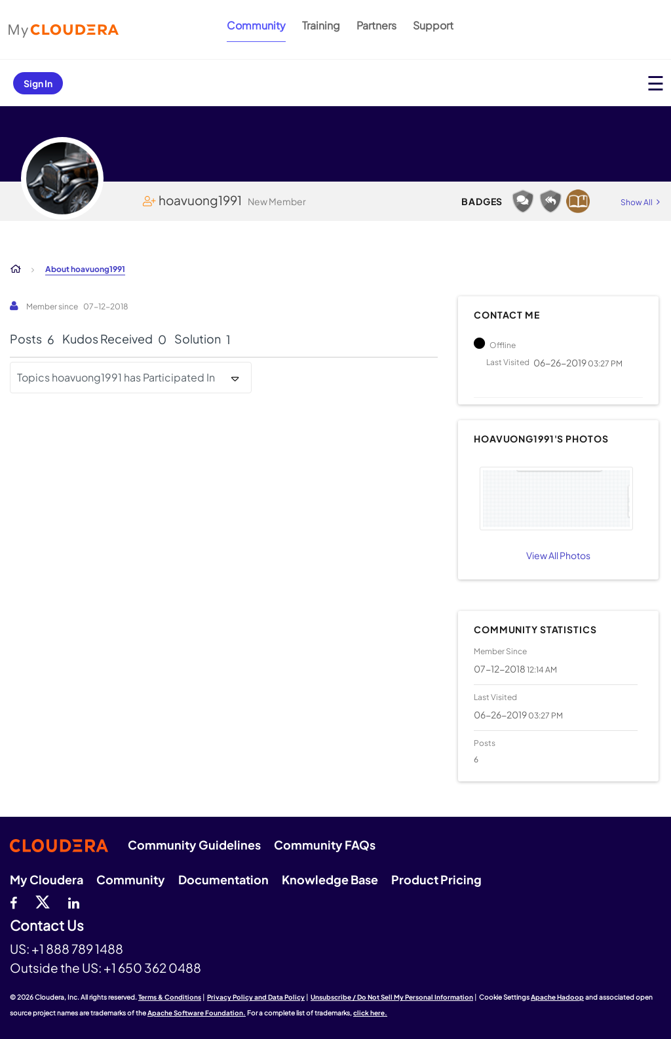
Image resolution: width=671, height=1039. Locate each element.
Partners (376, 25)
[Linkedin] (73, 901)
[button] (556, 498)
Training (321, 25)
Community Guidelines (194, 844)
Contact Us (47, 925)
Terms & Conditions (169, 997)
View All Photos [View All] (558, 555)
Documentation (223, 879)
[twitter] (42, 901)
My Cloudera (46, 879)
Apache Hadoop (557, 997)
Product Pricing (436, 879)
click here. (370, 1013)
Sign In (38, 83)
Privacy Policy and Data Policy (256, 997)
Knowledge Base (330, 879)
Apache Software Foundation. (196, 1013)
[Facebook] (13, 901)
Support (433, 25)
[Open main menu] (655, 83)
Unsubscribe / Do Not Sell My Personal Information (392, 997)
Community (256, 25)
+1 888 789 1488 (77, 948)
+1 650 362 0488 (152, 967)
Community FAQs (324, 844)
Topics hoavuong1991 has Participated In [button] (116, 377)
